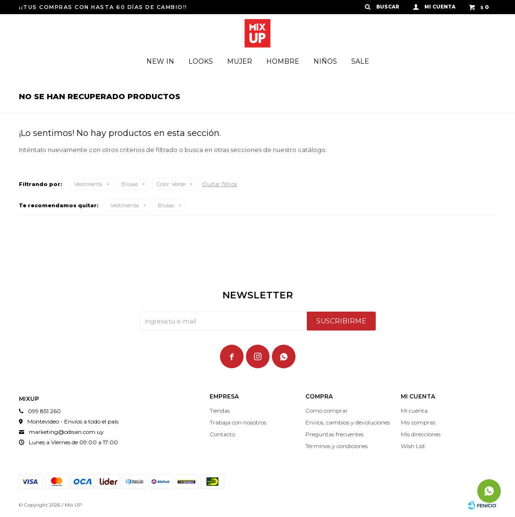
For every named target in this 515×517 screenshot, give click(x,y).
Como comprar (326, 410)
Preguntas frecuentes (334, 434)
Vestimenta (88, 184)
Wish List (413, 445)
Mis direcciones (420, 434)
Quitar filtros (219, 183)
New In (160, 61)
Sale (360, 61)
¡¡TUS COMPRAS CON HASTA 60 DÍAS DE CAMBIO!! (103, 7)
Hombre (282, 61)
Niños (325, 61)
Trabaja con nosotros (238, 422)
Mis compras (418, 422)
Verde (171, 184)
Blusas (129, 184)
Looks (200, 61)
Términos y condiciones (336, 445)
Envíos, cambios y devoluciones (347, 422)
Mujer (239, 61)
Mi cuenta (414, 410)
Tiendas (220, 410)
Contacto (222, 434)
